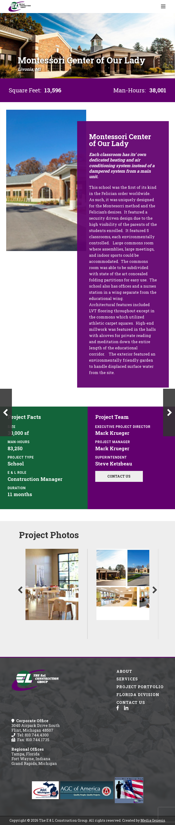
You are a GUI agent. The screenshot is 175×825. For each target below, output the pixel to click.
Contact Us (118, 476)
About (124, 671)
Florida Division (137, 694)
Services (127, 678)
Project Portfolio (140, 686)
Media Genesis (152, 820)
